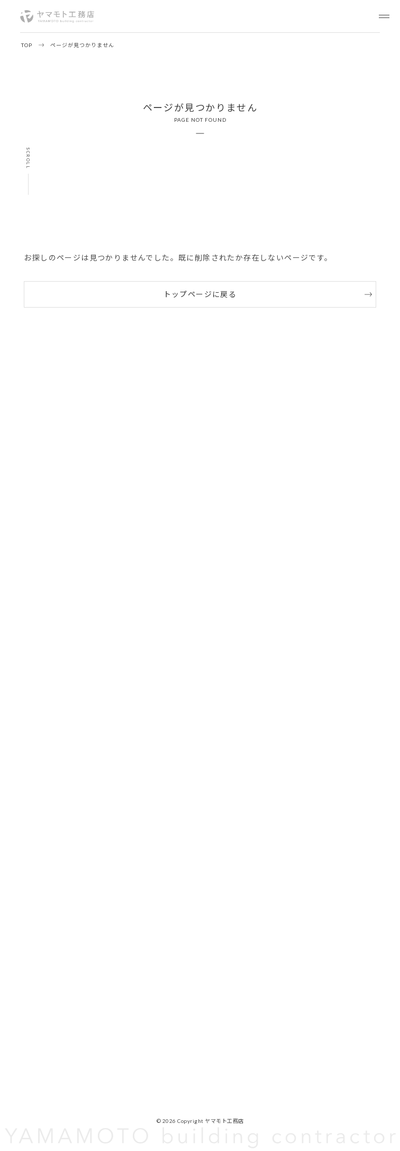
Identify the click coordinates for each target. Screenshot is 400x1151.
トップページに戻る (200, 294)
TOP (26, 45)
